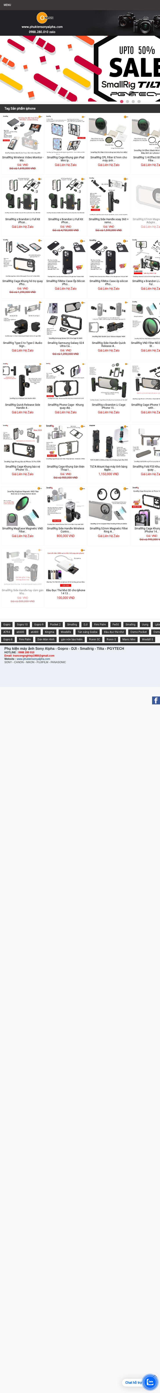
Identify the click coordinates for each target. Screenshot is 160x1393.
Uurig (145, 624)
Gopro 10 (22, 624)
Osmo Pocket (138, 632)
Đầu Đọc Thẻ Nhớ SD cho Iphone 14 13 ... (65, 592)
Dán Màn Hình (46, 639)
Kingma (49, 632)
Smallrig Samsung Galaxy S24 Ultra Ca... (66, 344)
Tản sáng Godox (87, 632)
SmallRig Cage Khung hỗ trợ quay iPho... (22, 283)
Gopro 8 (8, 639)
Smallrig (72, 624)
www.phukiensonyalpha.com (33, 659)
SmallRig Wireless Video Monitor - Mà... (22, 159)
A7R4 (6, 632)
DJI (86, 624)
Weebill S (147, 639)
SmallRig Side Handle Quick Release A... (109, 344)
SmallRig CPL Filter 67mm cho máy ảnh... (108, 159)
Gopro (6, 624)
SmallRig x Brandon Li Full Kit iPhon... (22, 221)
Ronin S (111, 639)
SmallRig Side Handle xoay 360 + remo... (109, 221)
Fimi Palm (100, 624)
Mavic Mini (128, 639)
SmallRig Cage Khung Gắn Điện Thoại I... (65, 468)
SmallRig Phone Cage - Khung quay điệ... (66, 406)
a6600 (20, 632)
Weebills (66, 632)
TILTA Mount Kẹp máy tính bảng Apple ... (108, 468)
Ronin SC (94, 639)
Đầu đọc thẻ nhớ (114, 632)
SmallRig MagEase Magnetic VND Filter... (22, 530)
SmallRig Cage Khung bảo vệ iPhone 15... (22, 468)
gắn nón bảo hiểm (72, 639)
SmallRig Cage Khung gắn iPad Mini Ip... (65, 159)
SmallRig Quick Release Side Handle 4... (22, 406)
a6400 (34, 632)
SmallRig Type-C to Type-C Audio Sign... (22, 344)
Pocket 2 (55, 624)
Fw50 (116, 624)
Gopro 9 (38, 624)
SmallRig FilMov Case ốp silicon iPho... (109, 283)
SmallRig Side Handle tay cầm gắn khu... (22, 592)
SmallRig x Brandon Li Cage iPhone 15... (108, 406)
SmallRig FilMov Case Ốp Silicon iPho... (65, 283)
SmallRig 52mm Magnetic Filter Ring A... (109, 530)
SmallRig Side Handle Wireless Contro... (65, 530)
